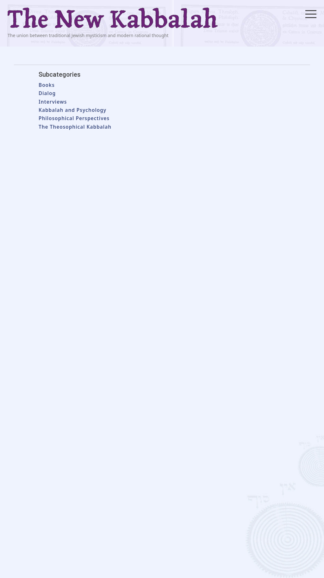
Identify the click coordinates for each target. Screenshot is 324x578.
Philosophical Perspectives (74, 118)
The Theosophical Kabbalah (75, 127)
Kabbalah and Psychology (72, 110)
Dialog (47, 93)
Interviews (53, 102)
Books (47, 85)
